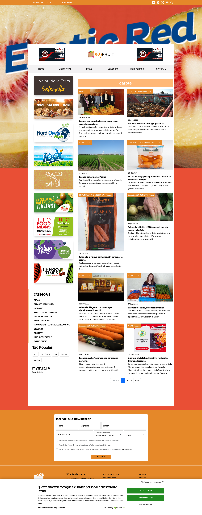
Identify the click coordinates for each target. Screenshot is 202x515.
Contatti (142, 474)
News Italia (85, 142)
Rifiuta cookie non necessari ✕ (152, 482)
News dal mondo (136, 91)
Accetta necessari (145, 498)
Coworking (113, 68)
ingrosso (64, 354)
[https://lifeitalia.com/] (53, 111)
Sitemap (142, 477)
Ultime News (65, 68)
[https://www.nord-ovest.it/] (53, 134)
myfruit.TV (161, 68)
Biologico (38, 329)
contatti (52, 2)
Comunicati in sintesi (138, 142)
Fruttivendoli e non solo (46, 312)
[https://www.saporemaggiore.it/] (53, 181)
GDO (35, 354)
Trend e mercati (41, 320)
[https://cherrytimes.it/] (53, 275)
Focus (89, 68)
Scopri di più (37, 372)
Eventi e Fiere (40, 341)
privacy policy (127, 449)
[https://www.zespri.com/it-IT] (53, 205)
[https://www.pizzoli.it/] (53, 158)
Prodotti (38, 333)
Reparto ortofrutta (44, 304)
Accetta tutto (146, 491)
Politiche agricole (43, 316)
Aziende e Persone (43, 337)
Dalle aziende (135, 195)
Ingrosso (38, 308)
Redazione (38, 2)
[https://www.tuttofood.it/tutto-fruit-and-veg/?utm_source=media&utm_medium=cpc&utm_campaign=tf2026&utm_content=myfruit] (53, 228)
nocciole (37, 360)
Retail (37, 300)
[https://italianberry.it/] (53, 251)
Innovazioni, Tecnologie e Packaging (52, 325)
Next (137, 380)
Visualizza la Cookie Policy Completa (51, 508)
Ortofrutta (45, 354)
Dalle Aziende (137, 68)
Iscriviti (101, 456)
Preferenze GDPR (145, 504)
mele (55, 354)
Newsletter (66, 2)
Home (41, 68)
